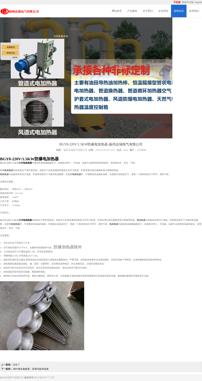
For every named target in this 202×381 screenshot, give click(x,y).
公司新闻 (141, 150)
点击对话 (121, 67)
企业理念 (163, 11)
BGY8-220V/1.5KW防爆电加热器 (29, 159)
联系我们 (194, 11)
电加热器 (27, 163)
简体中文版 (188, 2)
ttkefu (15, 57)
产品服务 (132, 11)
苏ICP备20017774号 (44, 377)
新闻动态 (179, 11)
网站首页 (117, 11)
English (198, 2)
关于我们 (148, 11)
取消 (100, 67)
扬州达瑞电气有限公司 (75, 150)
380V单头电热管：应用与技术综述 (31, 369)
